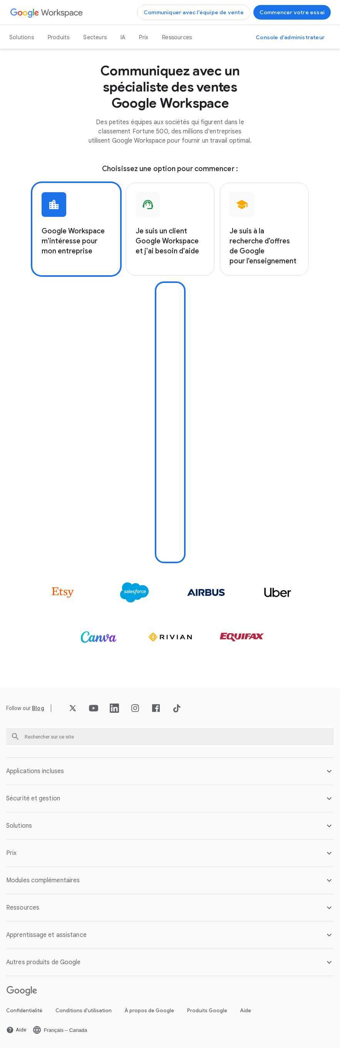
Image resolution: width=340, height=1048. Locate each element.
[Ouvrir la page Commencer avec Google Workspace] (292, 12)
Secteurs (95, 37)
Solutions (21, 37)
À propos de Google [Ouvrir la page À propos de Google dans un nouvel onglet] (149, 1010)
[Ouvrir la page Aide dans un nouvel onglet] (16, 1030)
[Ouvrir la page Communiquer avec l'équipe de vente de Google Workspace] (193, 12)
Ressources (177, 37)
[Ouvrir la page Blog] (38, 708)
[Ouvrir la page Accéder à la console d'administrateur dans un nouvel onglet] (290, 37)
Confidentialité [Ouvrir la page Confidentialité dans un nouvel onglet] (24, 1010)
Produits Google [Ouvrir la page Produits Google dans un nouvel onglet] (207, 1010)
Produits (59, 37)
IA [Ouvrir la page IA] (123, 37)
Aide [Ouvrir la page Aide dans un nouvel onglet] (245, 1010)
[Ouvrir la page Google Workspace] (46, 12)
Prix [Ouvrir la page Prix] (143, 37)
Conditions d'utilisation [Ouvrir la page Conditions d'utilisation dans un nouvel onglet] (83, 1010)
